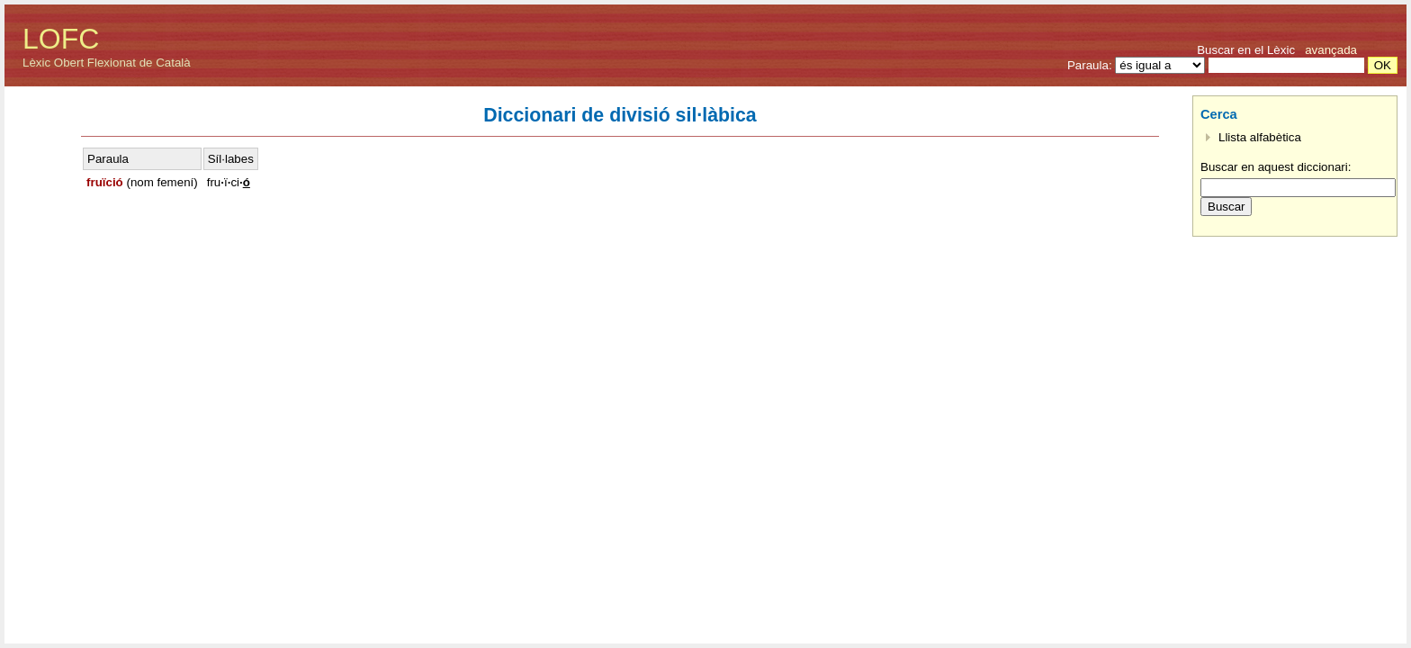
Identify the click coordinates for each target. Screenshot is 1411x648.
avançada (1331, 50)
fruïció (104, 182)
